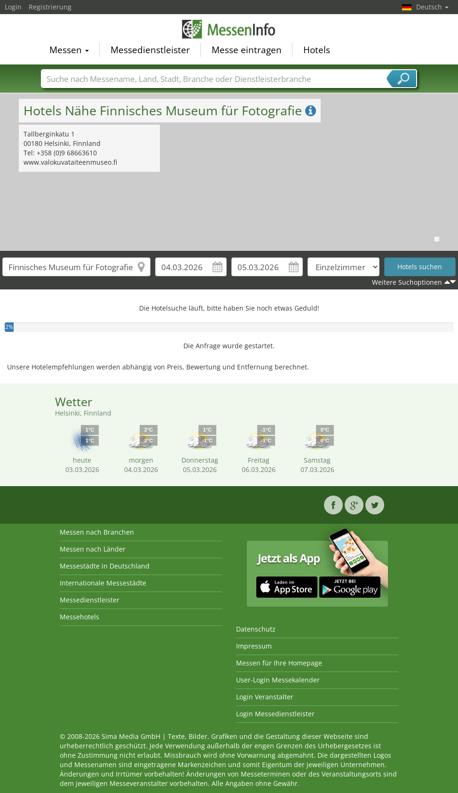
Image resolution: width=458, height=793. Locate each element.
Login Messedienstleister (275, 713)
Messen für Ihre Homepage (279, 662)
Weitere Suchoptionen (407, 282)
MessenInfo (229, 29)
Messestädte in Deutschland (105, 565)
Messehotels (79, 616)
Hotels (316, 50)
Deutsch (432, 6)
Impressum (254, 645)
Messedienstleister (150, 50)
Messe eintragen (247, 50)
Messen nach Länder (93, 549)
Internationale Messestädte (103, 582)
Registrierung (50, 6)
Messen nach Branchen (97, 532)
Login (13, 6)
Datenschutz (256, 629)
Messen (69, 50)
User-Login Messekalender (278, 679)
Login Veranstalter (264, 696)
